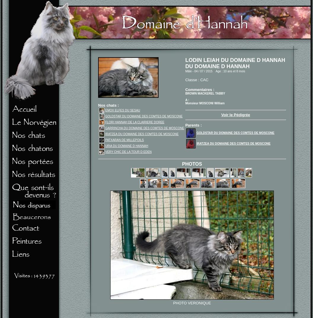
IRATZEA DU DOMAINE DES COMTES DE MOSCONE (139, 134)
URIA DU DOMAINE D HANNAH (123, 146)
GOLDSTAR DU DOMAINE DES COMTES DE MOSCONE (141, 116)
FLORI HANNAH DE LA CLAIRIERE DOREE (132, 122)
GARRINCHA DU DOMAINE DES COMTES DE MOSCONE (141, 128)
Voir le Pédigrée (235, 115)
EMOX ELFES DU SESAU (119, 110)
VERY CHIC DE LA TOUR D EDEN (125, 152)
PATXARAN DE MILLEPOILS (121, 140)
